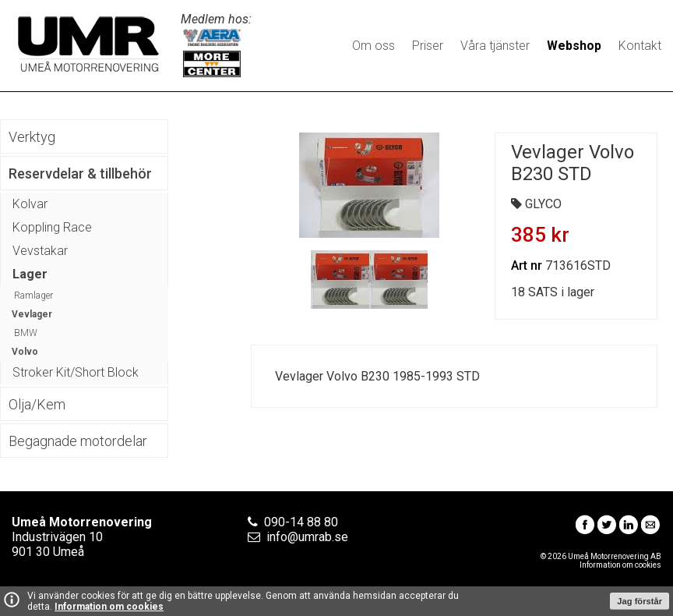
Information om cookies (109, 606)
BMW (25, 332)
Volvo (25, 351)
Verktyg (32, 137)
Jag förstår (639, 601)
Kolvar (30, 203)
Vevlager (32, 314)
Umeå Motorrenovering (88, 44)
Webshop (574, 45)
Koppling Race (52, 227)
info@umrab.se (307, 536)
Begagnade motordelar (78, 441)
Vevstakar (40, 250)
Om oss (373, 45)
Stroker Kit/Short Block (75, 372)
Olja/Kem (37, 404)
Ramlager (33, 295)
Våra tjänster (495, 45)
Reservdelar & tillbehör (80, 173)
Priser (427, 45)
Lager (30, 274)
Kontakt (639, 45)
